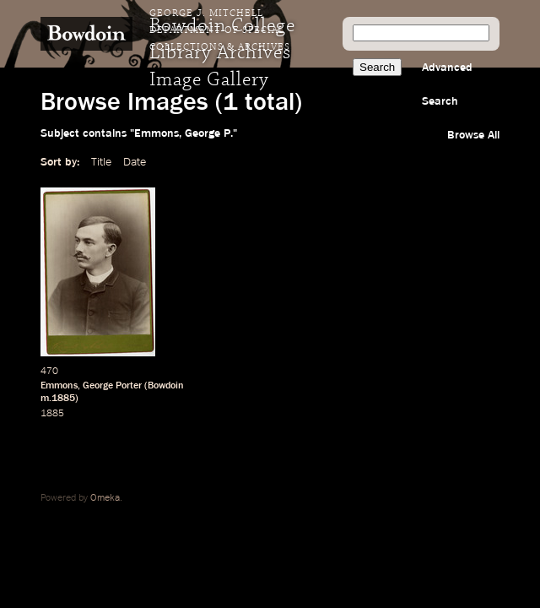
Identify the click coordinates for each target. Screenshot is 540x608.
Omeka (105, 498)
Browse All (473, 135)
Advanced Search (447, 84)
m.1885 (57, 399)
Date (134, 162)
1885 (52, 414)
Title (101, 162)
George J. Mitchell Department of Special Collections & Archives (219, 30)
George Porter (112, 386)
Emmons (59, 386)
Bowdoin (166, 386)
